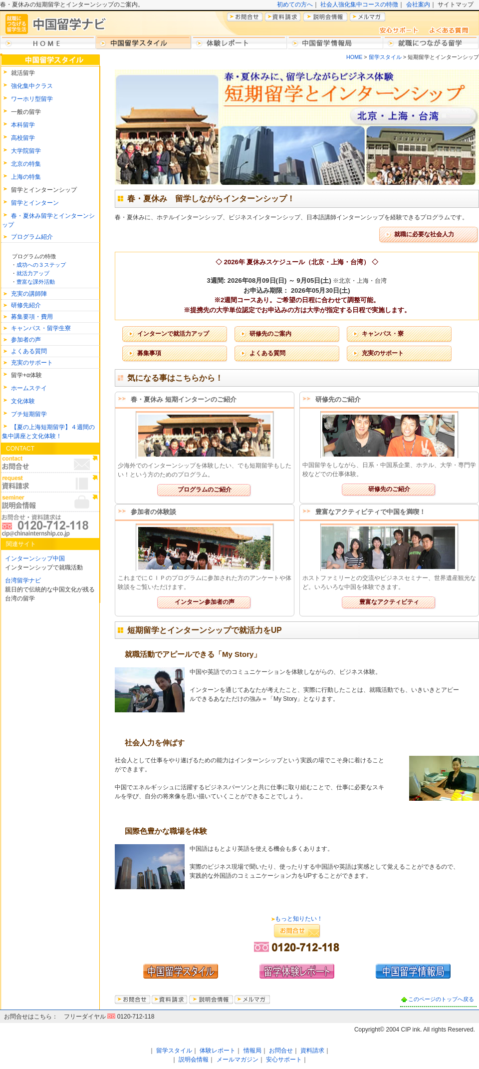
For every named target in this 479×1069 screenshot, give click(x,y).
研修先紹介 (26, 305)
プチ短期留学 (29, 414)
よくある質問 (29, 351)
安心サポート (284, 1059)
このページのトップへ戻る (441, 999)
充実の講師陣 (29, 293)
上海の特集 (26, 176)
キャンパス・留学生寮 (41, 328)
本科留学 (23, 124)
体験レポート (218, 1050)
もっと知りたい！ (299, 918)
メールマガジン (237, 1059)
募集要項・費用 (32, 316)
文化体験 (23, 401)
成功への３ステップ (41, 265)
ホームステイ (29, 388)
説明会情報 (194, 1059)
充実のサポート (32, 362)
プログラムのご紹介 (205, 489)
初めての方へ (295, 4)
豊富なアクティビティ (389, 601)
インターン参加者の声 (205, 601)
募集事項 (149, 353)
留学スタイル (384, 57)
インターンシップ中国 (35, 558)
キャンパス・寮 (383, 333)
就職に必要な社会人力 (424, 234)
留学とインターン (35, 202)
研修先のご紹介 (389, 489)
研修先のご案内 (270, 333)
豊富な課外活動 (35, 282)
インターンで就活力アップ (173, 333)
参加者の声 (26, 339)
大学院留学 (26, 150)
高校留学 (23, 137)
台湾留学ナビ (23, 580)
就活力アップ (32, 273)
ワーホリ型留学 (32, 98)
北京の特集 (26, 163)
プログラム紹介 (32, 236)
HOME (354, 57)
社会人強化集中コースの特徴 (359, 4)
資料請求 (312, 1050)
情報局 (252, 1050)
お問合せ (281, 1050)
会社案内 (418, 4)
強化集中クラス (32, 85)
